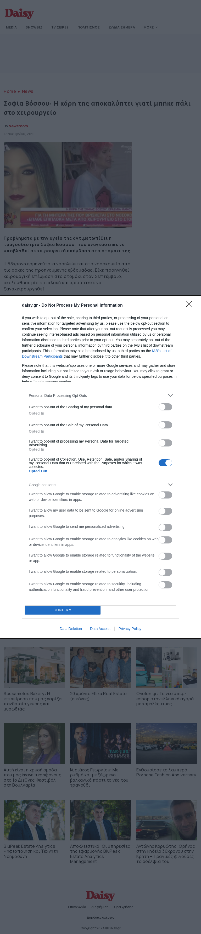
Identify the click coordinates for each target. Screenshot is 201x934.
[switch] (165, 406)
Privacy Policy (130, 629)
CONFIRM (62, 610)
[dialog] (100, 467)
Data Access (100, 629)
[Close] (191, 306)
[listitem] (100, 395)
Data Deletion (71, 629)
